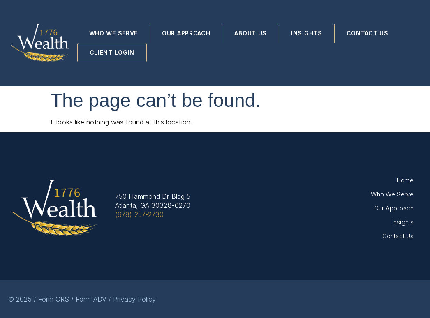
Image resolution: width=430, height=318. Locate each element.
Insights (306, 33)
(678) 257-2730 (139, 214)
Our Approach (186, 33)
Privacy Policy (134, 299)
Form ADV (91, 299)
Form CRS (53, 299)
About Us (250, 33)
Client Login (112, 52)
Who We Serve (113, 33)
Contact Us (367, 33)
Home (405, 180)
